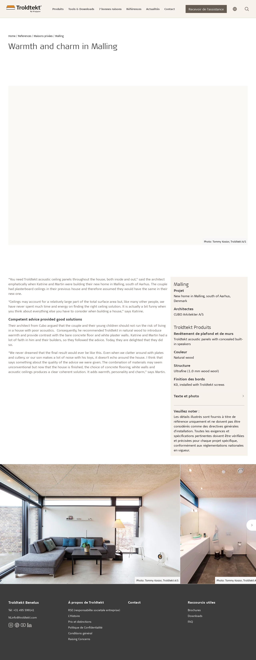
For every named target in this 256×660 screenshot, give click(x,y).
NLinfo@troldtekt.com (22, 617)
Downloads (195, 616)
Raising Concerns (79, 639)
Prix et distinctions (79, 621)
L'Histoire (74, 616)
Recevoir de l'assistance (206, 9)
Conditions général (80, 633)
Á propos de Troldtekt (86, 602)
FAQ (190, 621)
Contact (134, 602)
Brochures (194, 610)
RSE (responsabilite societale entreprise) (94, 610)
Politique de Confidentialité (85, 627)
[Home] (24, 8)
